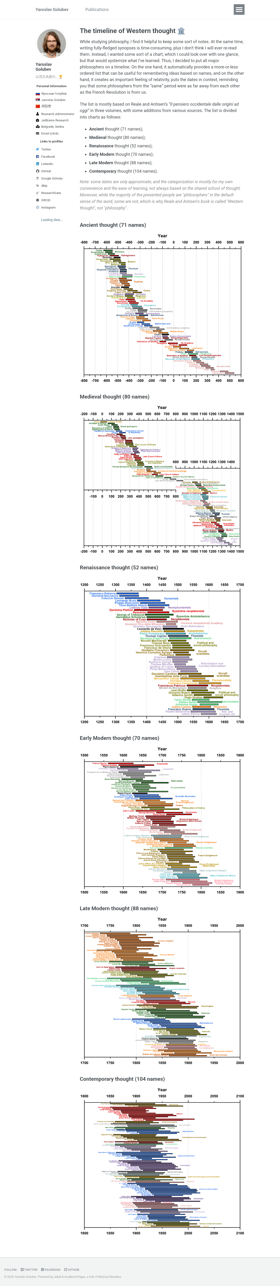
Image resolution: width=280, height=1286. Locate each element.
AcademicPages (74, 1275)
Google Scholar (49, 178)
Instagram (46, 207)
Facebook (45, 156)
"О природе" (166, 9)
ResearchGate (48, 193)
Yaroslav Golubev (52, 9)
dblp (41, 185)
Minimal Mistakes (109, 1275)
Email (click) (47, 133)
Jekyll (57, 1275)
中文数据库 (197, 9)
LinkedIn (44, 164)
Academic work (131, 9)
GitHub (43, 171)
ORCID (43, 200)
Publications (97, 9)
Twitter (43, 149)
